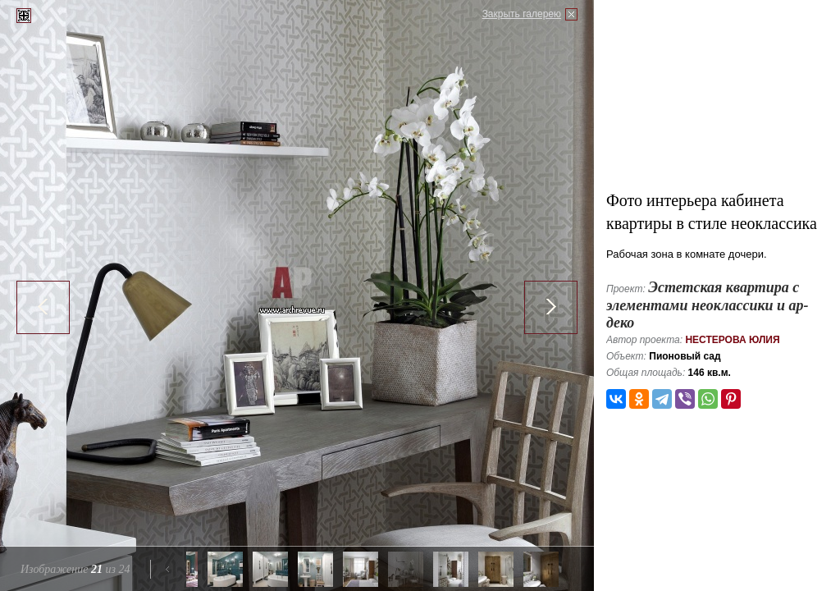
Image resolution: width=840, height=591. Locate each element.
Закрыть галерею (521, 14)
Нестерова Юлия (732, 340)
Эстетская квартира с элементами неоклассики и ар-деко (707, 305)
